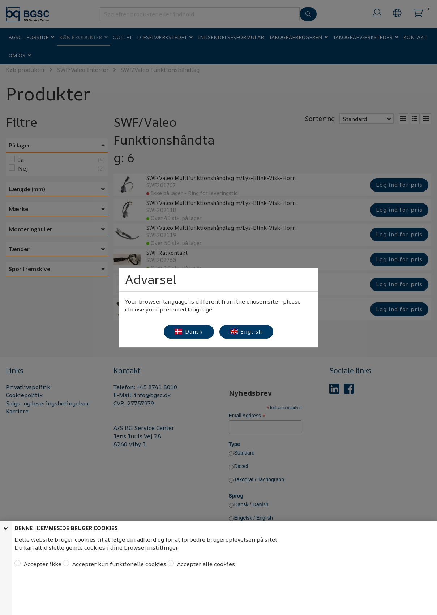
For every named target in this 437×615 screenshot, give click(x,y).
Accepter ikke (41, 564)
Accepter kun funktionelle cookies (118, 564)
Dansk (189, 331)
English (246, 331)
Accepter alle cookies (205, 564)
